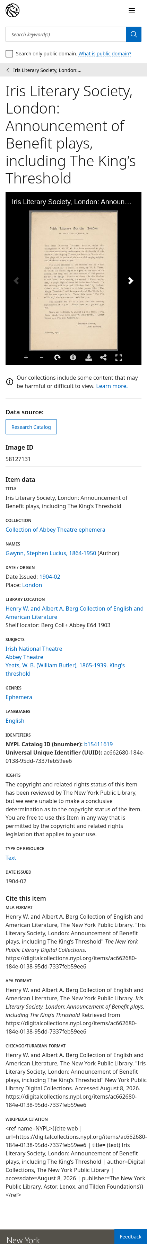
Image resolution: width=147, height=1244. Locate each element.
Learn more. (112, 386)
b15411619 (98, 744)
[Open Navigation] (131, 10)
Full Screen (118, 357)
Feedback (130, 1236)
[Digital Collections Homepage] (12, 10)
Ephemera (19, 697)
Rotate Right (57, 357)
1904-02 (50, 576)
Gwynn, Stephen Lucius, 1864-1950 (51, 553)
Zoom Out (42, 357)
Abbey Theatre (24, 657)
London (32, 585)
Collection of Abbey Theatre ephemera (55, 529)
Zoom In (26, 357)
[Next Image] (131, 280)
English (15, 720)
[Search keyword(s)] (66, 34)
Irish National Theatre (34, 648)
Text (11, 858)
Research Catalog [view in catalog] (31, 427)
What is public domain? (105, 53)
